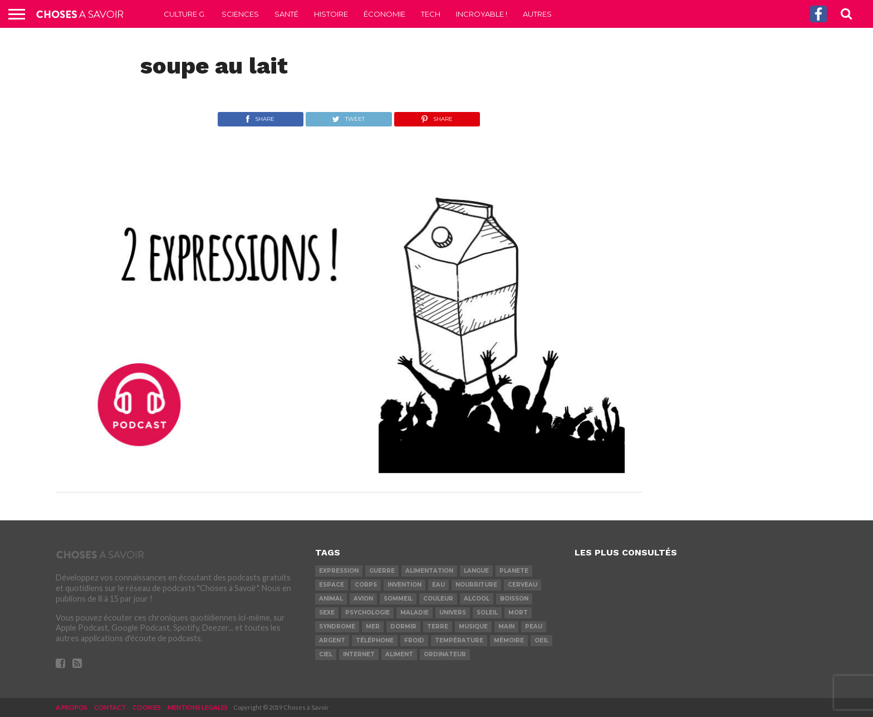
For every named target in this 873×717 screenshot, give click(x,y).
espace (331, 584)
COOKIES (147, 707)
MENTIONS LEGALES (198, 707)
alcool (476, 598)
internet (359, 654)
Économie (384, 13)
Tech (430, 13)
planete (513, 570)
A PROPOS (71, 707)
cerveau (522, 584)
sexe (327, 612)
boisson (514, 598)
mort (518, 612)
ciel (325, 654)
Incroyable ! (481, 13)
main (506, 626)
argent (332, 640)
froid (414, 640)
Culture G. (185, 13)
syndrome (337, 626)
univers (452, 612)
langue (476, 570)
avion (363, 598)
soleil (487, 612)
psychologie (367, 612)
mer (373, 626)
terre (437, 626)
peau (533, 626)
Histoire (331, 13)
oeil (541, 640)
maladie (414, 612)
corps (366, 584)
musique (473, 626)
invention (404, 584)
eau (438, 584)
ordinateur (445, 654)
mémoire (509, 640)
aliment (399, 654)
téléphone (375, 640)
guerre (382, 570)
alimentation (429, 570)
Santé (286, 13)
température (459, 640)
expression (339, 570)
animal (331, 598)
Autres (537, 13)
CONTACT (110, 707)
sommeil (398, 598)
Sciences (240, 13)
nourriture (476, 584)
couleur (438, 598)
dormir (403, 626)
